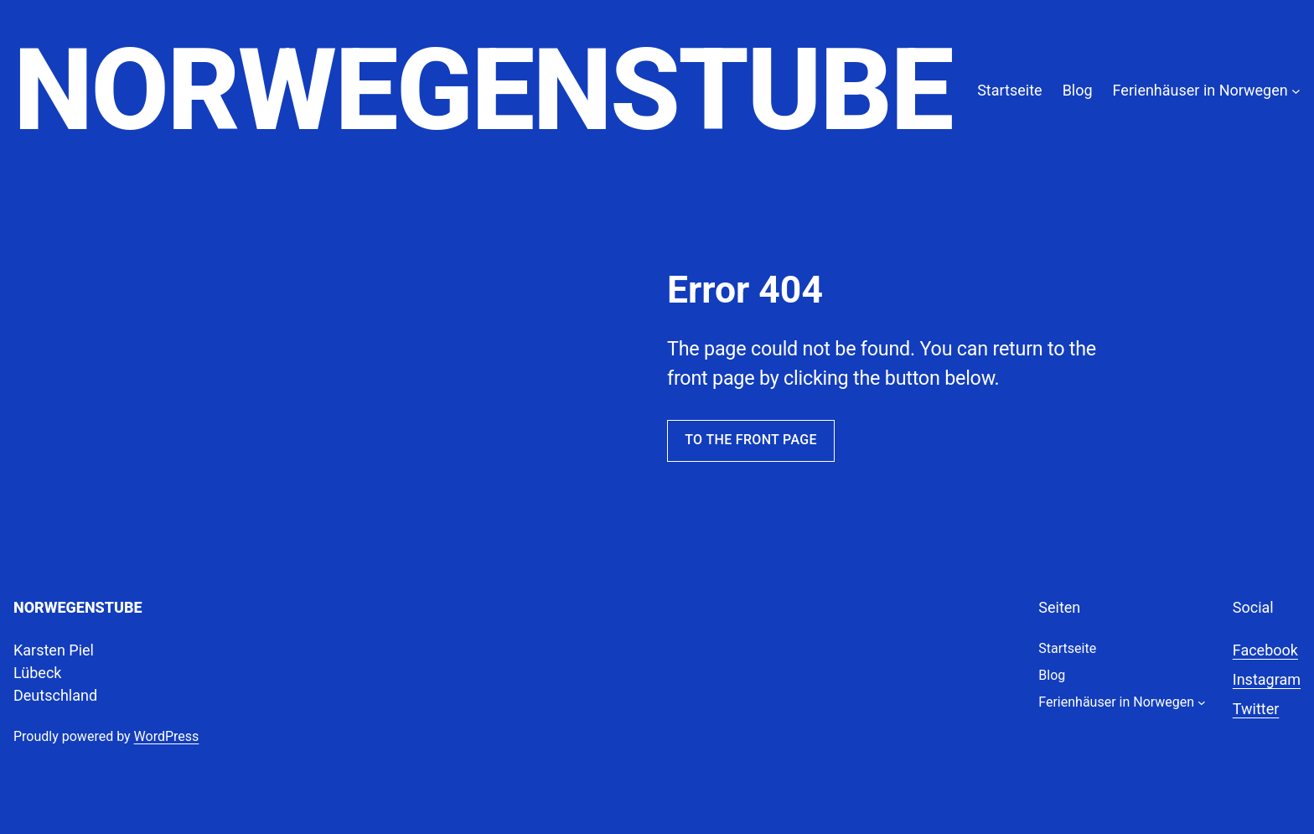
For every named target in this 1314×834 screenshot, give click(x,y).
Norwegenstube (482, 90)
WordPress (166, 736)
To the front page (751, 440)
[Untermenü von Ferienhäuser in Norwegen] (1296, 90)
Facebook (1265, 650)
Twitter (1256, 708)
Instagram (1267, 679)
